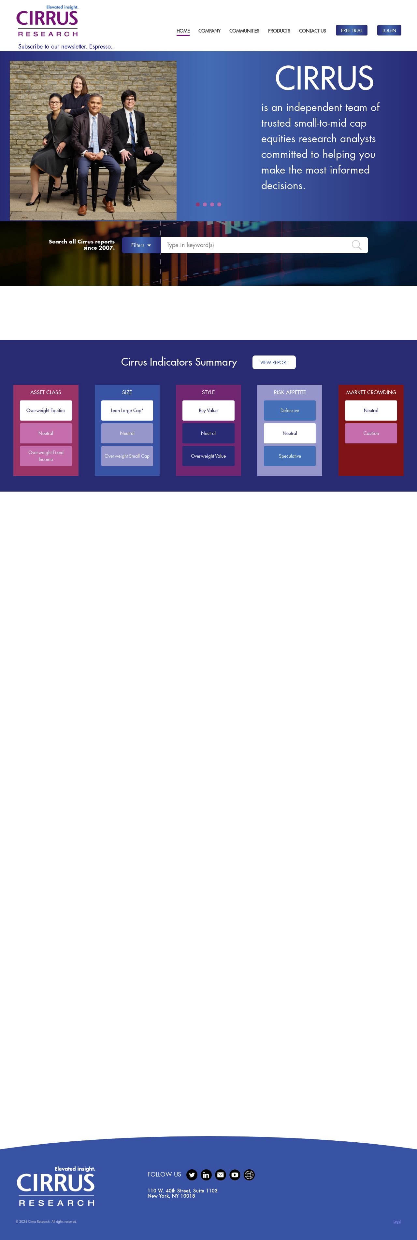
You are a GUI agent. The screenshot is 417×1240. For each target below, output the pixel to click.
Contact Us (312, 31)
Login (389, 30)
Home (183, 31)
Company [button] (209, 31)
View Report (274, 362)
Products (279, 31)
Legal (397, 1221)
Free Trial (351, 30)
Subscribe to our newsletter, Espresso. (65, 46)
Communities (244, 31)
